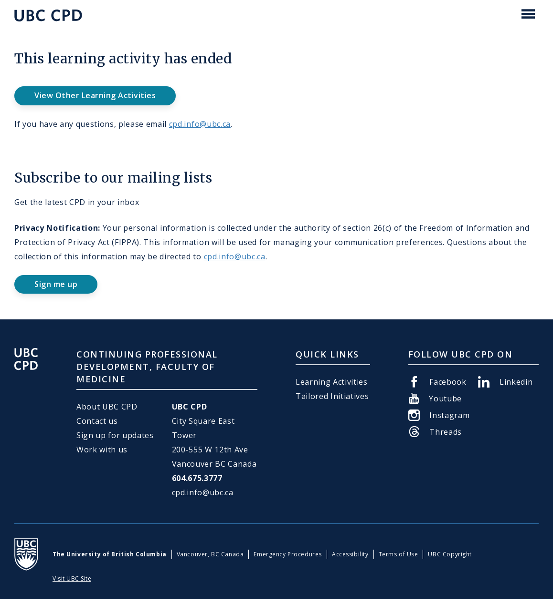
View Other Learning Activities (95, 95)
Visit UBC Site (72, 578)
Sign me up (55, 284)
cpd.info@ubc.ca (200, 124)
